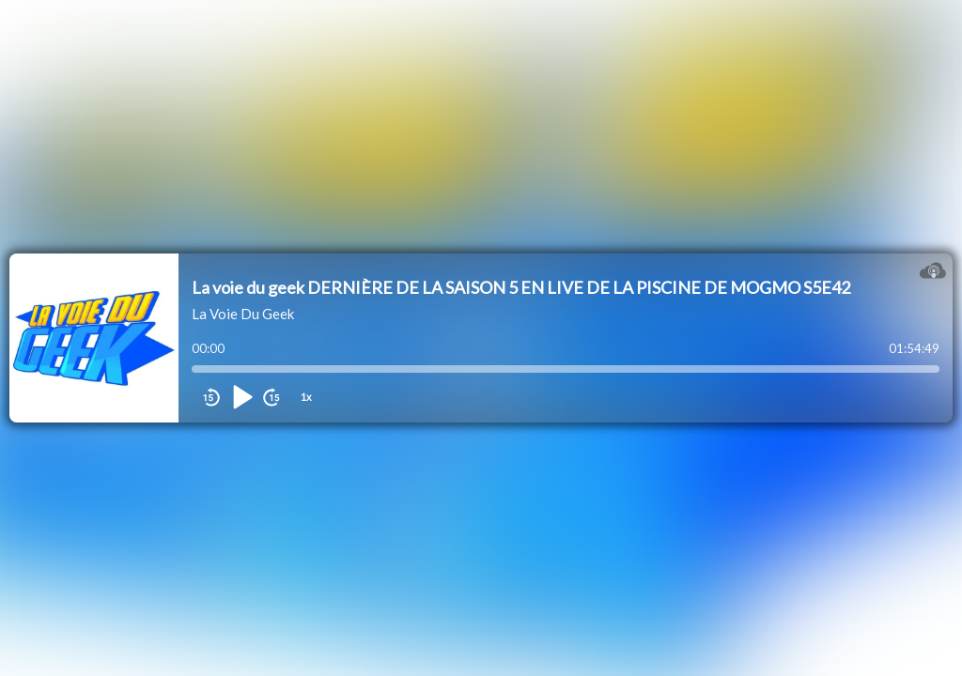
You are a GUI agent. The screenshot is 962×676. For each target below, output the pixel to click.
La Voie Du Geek (243, 313)
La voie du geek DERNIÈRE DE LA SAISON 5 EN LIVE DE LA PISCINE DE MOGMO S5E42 (521, 287)
